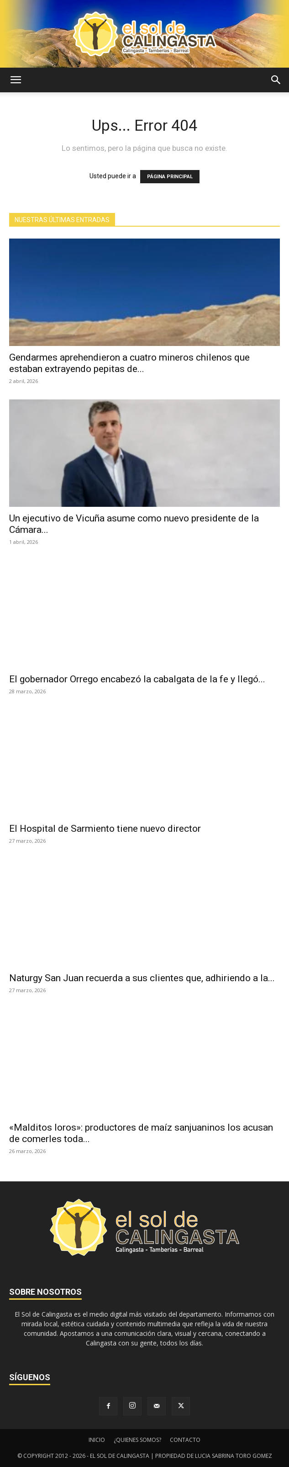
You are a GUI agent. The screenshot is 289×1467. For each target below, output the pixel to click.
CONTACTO (185, 1440)
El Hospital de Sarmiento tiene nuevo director (105, 828)
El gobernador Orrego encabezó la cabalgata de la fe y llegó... (137, 679)
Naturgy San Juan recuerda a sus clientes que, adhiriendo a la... (142, 978)
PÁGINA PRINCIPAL (170, 177)
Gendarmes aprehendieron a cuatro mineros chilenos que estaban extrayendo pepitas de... (129, 363)
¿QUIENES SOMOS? (137, 1440)
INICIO (97, 1440)
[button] (15, 80)
